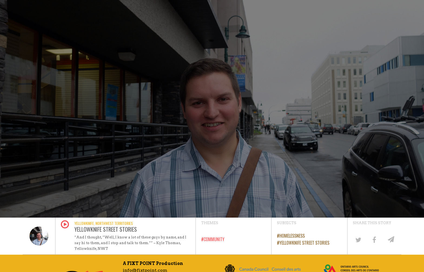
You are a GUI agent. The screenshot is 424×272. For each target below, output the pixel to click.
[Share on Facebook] (374, 239)
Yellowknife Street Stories (304, 243)
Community (214, 239)
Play (65, 224)
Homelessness (292, 235)
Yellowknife (84, 223)
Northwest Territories (114, 223)
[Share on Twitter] (358, 239)
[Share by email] (390, 239)
